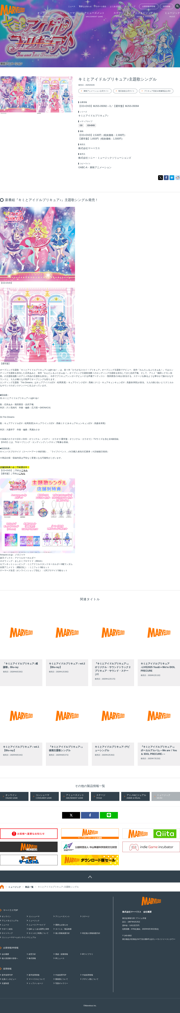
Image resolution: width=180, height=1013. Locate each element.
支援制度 (5, 983)
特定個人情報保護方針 (91, 933)
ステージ (85, 916)
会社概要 (5, 954)
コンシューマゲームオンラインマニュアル (19, 937)
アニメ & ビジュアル (10, 921)
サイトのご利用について (38, 933)
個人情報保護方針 (62, 933)
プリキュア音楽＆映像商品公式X (157, 91)
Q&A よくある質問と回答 (39, 929)
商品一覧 (29, 887)
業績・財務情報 (61, 954)
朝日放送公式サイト (126, 91)
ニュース (71, 6)
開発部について (61, 979)
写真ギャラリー (61, 983)
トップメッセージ (36, 983)
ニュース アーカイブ (37, 925)
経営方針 (32, 954)
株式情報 (32, 958)
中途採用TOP (60, 975)
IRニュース (59, 958)
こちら (24, 470)
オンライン (6, 916)
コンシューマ (34, 916)
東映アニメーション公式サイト (96, 91)
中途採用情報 (87, 975)
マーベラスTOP (10, 910)
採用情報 (166, 6)
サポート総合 (100, 6)
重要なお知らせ (85, 6)
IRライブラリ (87, 954)
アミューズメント (62, 916)
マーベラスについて (37, 979)
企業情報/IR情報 (148, 6)
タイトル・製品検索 (63, 929)
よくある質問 (115, 6)
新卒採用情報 (34, 975)
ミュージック (14, 887)
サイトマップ (129, 6)
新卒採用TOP (7, 975)
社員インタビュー (9, 979)
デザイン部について (90, 979)
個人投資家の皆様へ (10, 958)
